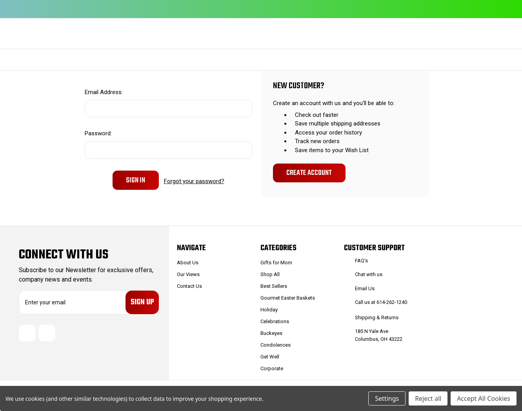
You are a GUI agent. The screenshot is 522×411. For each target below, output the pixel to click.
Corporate (271, 368)
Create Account (309, 173)
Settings (387, 398)
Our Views (188, 274)
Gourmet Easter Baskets (287, 298)
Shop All (270, 274)
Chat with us (368, 274)
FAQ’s (361, 261)
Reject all (428, 398)
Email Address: (104, 92)
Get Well (269, 357)
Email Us (365, 288)
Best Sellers (273, 286)
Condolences (275, 345)
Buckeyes (271, 333)
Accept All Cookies (483, 398)
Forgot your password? (194, 180)
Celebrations (274, 321)
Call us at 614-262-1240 (381, 302)
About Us (187, 263)
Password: (98, 133)
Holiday (269, 310)
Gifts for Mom (276, 263)
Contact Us (189, 286)
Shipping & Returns (376, 317)
